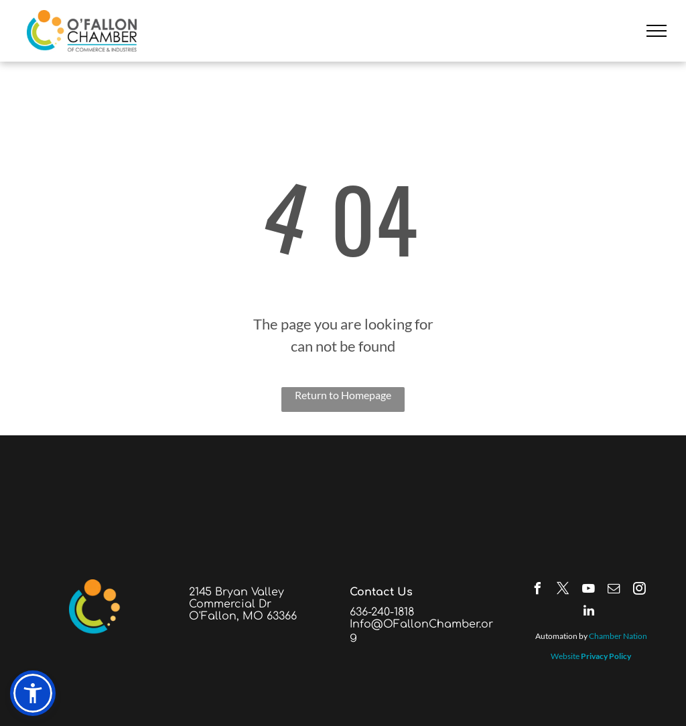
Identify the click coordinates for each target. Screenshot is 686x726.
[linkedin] (588, 612)
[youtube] (588, 590)
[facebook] (538, 590)
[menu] (656, 30)
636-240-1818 (382, 612)
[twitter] (563, 590)
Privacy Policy (606, 656)
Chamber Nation (618, 636)
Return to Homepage (343, 394)
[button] (32, 693)
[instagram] (639, 590)
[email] (614, 590)
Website (565, 656)
